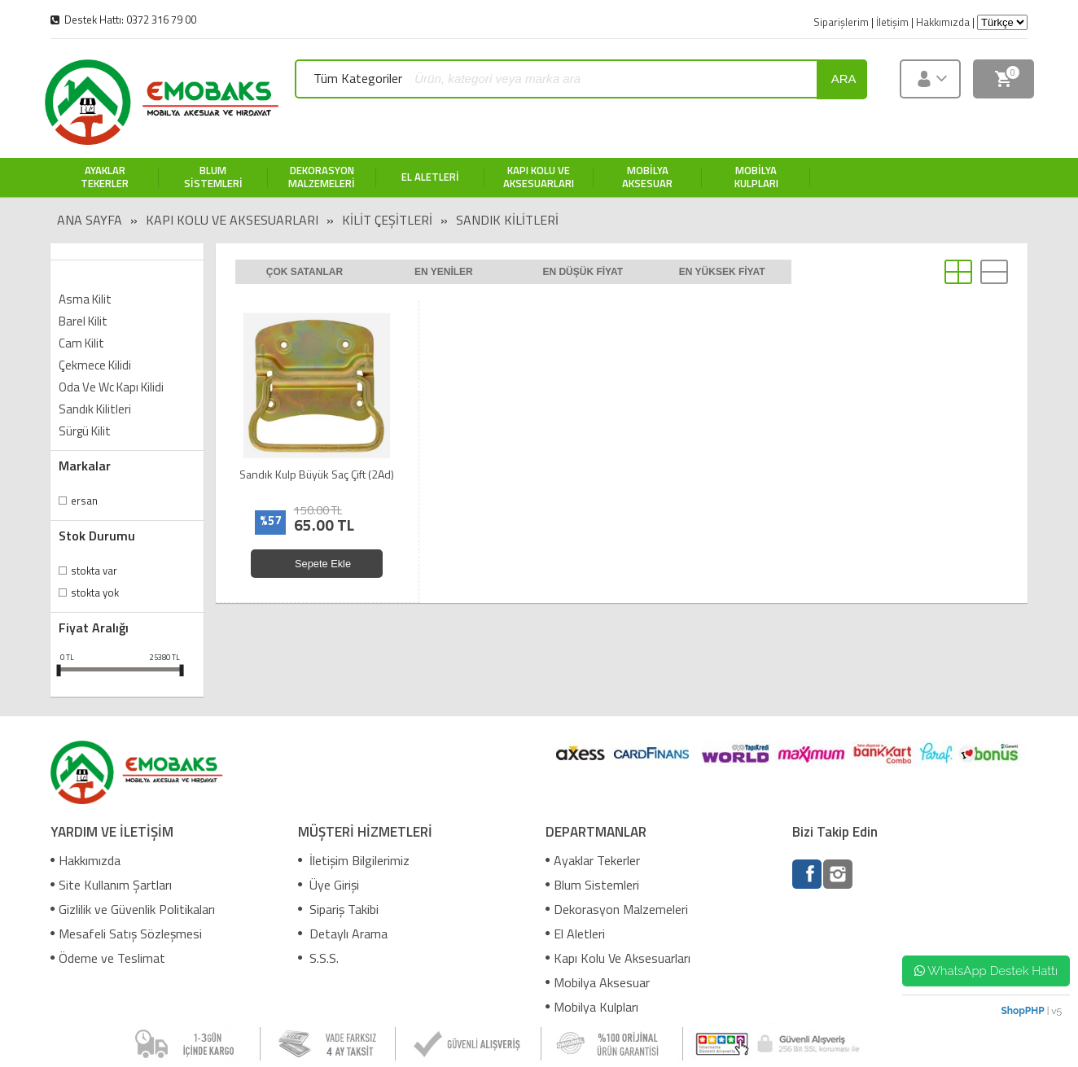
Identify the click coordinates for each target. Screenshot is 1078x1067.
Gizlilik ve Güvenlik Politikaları (132, 909)
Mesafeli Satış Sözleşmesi (126, 933)
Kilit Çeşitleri (387, 220)
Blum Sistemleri (592, 884)
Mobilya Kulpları (592, 1007)
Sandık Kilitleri (507, 220)
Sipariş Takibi (338, 909)
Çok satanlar (304, 272)
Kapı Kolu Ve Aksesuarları (232, 220)
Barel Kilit (83, 321)
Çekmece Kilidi (95, 365)
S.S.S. (318, 958)
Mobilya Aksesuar (598, 982)
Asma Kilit (85, 299)
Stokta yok (95, 592)
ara (844, 78)
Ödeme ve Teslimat (107, 958)
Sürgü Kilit (85, 431)
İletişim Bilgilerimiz (354, 860)
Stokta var (94, 570)
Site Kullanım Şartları (111, 884)
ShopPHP (1022, 1011)
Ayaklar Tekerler (593, 860)
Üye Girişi (328, 884)
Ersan (84, 500)
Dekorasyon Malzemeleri (617, 909)
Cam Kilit (81, 343)
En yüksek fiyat (722, 272)
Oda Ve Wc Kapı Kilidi (111, 387)
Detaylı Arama (343, 933)
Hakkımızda (85, 860)
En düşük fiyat (582, 272)
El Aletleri (575, 933)
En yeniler (443, 272)
